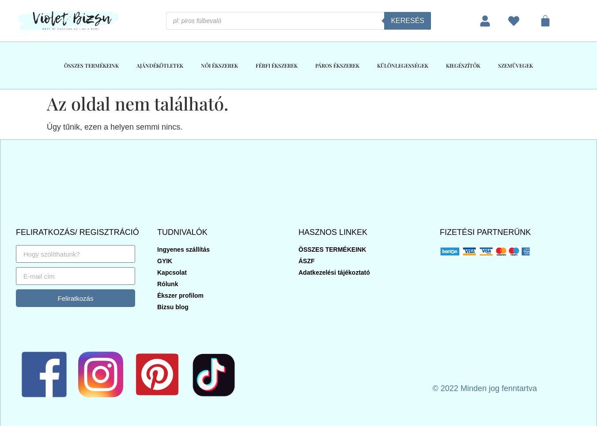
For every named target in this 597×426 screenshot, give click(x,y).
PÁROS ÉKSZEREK (337, 65)
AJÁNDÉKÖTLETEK (159, 65)
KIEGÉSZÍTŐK (463, 65)
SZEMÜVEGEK (515, 65)
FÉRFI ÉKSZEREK (277, 65)
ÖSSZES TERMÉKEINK (91, 65)
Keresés (407, 20)
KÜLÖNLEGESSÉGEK (402, 65)
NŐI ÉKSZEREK (219, 65)
